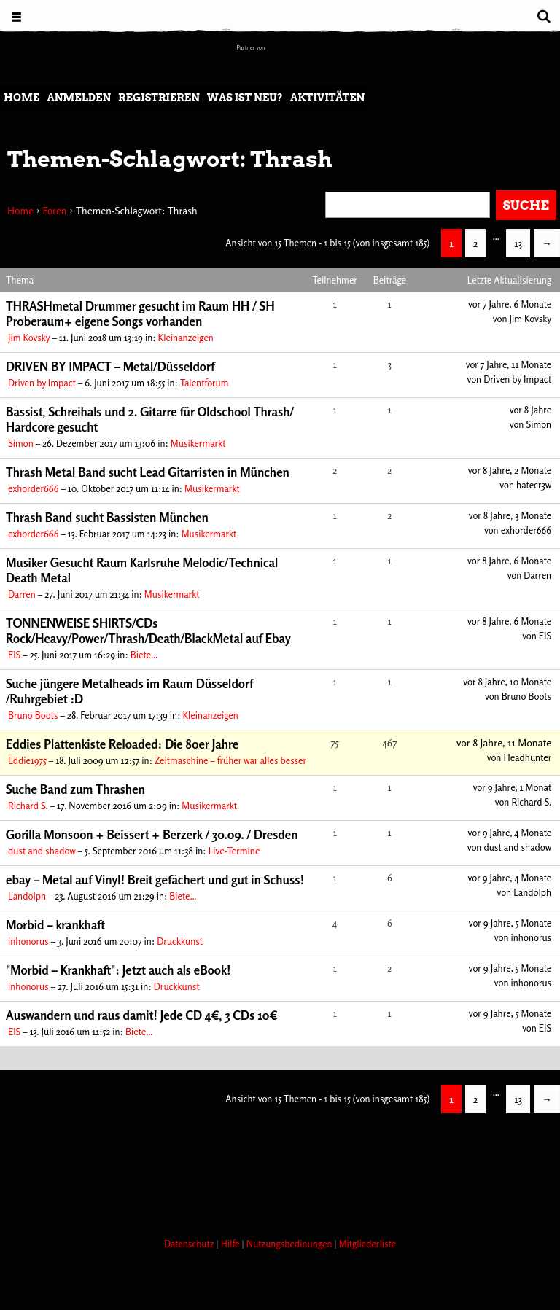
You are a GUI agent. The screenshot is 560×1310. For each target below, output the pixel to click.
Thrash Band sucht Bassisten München (107, 517)
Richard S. (28, 805)
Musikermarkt (198, 443)
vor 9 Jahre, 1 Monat (512, 787)
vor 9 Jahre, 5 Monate (510, 923)
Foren (54, 210)
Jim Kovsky (29, 337)
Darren (22, 594)
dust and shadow (42, 851)
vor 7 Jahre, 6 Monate (509, 304)
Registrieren (159, 98)
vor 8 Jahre (531, 410)
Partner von (251, 47)
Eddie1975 (27, 760)
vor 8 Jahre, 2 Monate (509, 470)
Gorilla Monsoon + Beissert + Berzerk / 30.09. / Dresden (152, 834)
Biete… (144, 654)
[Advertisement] (265, 1171)
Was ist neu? (245, 98)
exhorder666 (33, 488)
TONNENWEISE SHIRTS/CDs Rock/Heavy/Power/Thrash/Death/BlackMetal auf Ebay (148, 630)
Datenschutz (190, 1243)
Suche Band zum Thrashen (75, 789)
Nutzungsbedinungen (290, 1243)
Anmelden (79, 98)
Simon (21, 443)
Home (21, 98)
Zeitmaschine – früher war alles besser (230, 760)
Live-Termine (234, 851)
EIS (14, 654)
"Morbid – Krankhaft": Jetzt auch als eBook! (118, 970)
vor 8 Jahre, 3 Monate (510, 515)
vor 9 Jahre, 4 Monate (510, 832)
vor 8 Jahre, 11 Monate (503, 742)
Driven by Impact (42, 383)
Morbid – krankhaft (55, 924)
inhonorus (28, 941)
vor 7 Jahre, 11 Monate (509, 364)
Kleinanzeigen (186, 337)
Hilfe (231, 1243)
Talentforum (204, 383)
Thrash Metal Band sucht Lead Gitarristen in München (147, 472)
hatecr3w (533, 485)
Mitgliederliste (367, 1243)
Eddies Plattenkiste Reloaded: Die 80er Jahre (122, 744)
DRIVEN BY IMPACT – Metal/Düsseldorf (110, 366)
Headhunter (527, 757)
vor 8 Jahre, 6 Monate (509, 560)
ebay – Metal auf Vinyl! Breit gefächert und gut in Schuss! (155, 879)
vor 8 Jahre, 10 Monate (507, 681)
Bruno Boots (33, 715)
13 (518, 243)
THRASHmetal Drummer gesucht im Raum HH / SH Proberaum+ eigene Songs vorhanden (140, 313)
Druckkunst (180, 941)
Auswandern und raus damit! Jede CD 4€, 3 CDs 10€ (142, 1015)
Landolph (27, 896)
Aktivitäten (327, 98)
